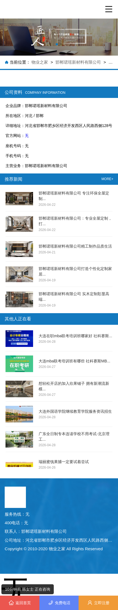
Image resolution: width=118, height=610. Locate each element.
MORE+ (107, 179)
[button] (57, 44)
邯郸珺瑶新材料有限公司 (78, 62)
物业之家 (40, 62)
